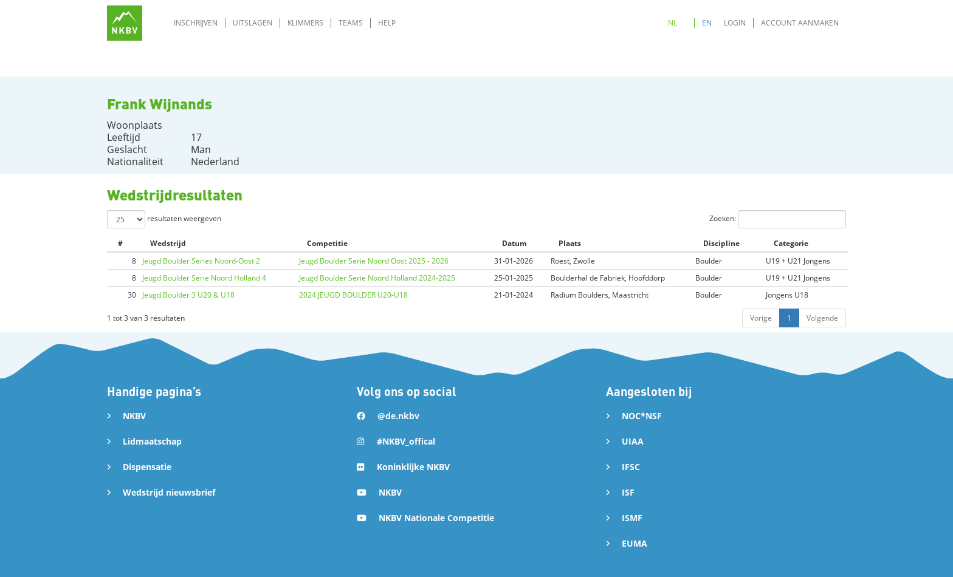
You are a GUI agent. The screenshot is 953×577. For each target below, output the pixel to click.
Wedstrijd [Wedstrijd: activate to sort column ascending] (168, 243)
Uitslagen (252, 23)
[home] (124, 23)
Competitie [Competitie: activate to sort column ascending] (327, 243)
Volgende (822, 318)
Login (735, 23)
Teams (351, 23)
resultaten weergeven (164, 219)
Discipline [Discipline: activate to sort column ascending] (721, 243)
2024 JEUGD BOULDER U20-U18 (353, 295)
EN (707, 23)
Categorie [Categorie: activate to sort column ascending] (791, 243)
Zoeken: (777, 219)
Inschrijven (196, 23)
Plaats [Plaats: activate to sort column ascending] (570, 243)
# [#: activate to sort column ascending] (120, 243)
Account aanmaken (800, 23)
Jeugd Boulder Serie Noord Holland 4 (204, 278)
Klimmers (305, 23)
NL (672, 23)
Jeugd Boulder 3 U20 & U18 (188, 295)
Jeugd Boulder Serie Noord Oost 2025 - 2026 (374, 261)
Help (387, 23)
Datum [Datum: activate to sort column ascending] (514, 243)
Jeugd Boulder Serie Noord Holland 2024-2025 (377, 278)
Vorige (761, 318)
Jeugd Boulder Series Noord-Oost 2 (201, 261)
